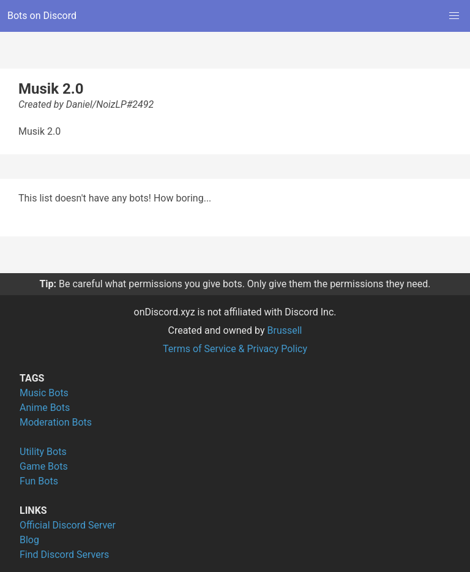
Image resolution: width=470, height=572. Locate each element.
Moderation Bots (56, 422)
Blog (29, 540)
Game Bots (44, 466)
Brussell (284, 330)
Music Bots (44, 393)
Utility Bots (43, 451)
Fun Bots (39, 481)
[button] (454, 16)
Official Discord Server (68, 525)
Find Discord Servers (64, 554)
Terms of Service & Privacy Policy (235, 349)
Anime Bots (45, 407)
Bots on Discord (41, 15)
